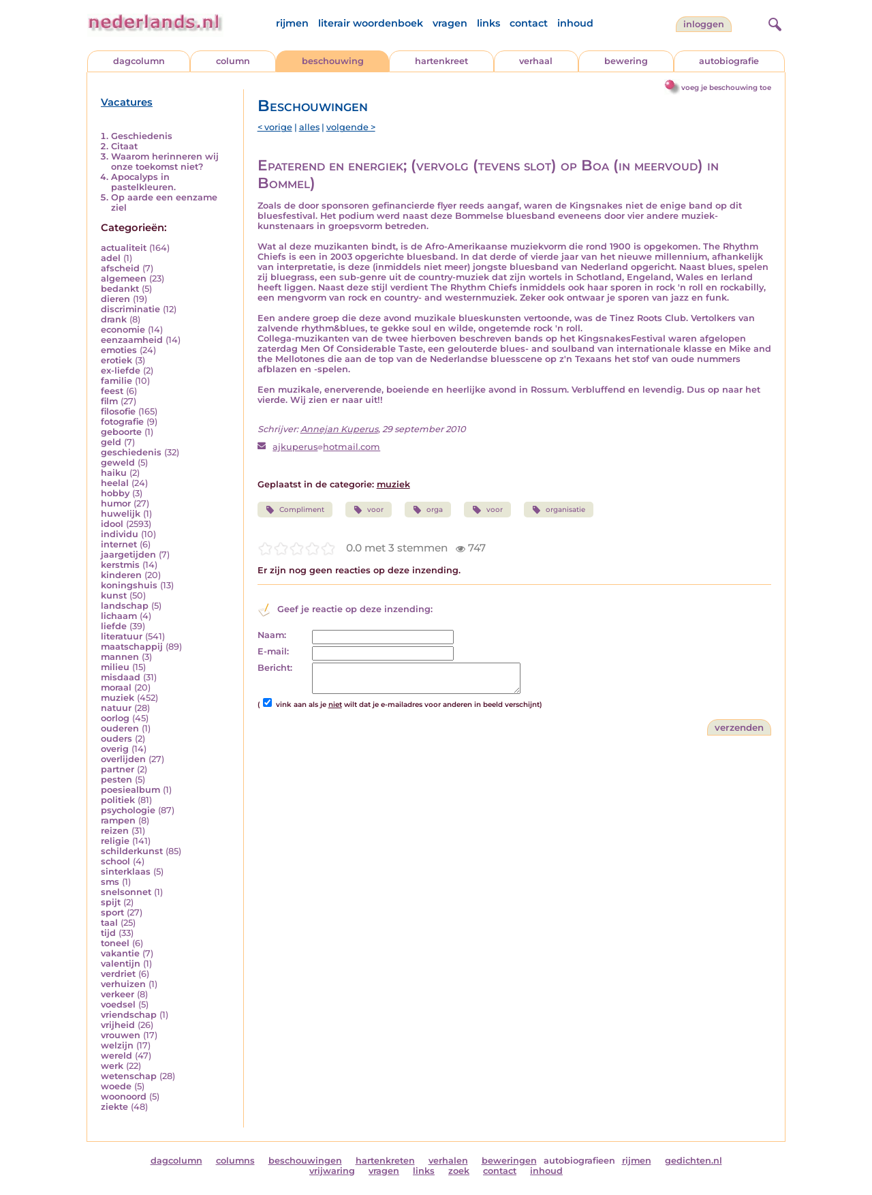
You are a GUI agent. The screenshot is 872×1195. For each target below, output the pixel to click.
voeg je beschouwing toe (726, 87)
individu (119, 534)
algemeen (123, 278)
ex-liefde (120, 370)
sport (112, 912)
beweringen (509, 1160)
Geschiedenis (141, 136)
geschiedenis (131, 452)
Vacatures (127, 102)
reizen (115, 831)
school (115, 861)
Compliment (295, 510)
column (233, 61)
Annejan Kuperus (339, 429)
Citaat (124, 146)
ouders (116, 738)
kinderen (121, 575)
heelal (115, 483)
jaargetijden (128, 554)
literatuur (121, 636)
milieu (115, 667)
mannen (120, 657)
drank (114, 319)
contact (529, 23)
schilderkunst (132, 851)
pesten (116, 779)
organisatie (558, 510)
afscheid (120, 268)
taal (109, 923)
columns (235, 1160)
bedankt (120, 289)
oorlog (115, 718)
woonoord (123, 1096)
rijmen (292, 23)
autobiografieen (579, 1160)
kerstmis (120, 565)
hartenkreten (385, 1160)
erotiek (116, 360)
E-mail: (273, 651)
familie (116, 381)
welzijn (117, 1045)
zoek (458, 1171)
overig (115, 749)
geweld (118, 462)
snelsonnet (126, 892)
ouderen (120, 728)
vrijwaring (332, 1171)
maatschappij (132, 646)
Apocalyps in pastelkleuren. (143, 182)
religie (115, 841)
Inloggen (703, 24)
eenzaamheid (132, 340)
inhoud (575, 23)
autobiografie (729, 61)
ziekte (114, 1107)
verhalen (448, 1160)
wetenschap (129, 1076)
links (488, 23)
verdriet (118, 974)
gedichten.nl (693, 1160)
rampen (118, 820)
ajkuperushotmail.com (326, 447)
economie (123, 329)
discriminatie (130, 309)
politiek (118, 800)
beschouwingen (305, 1160)
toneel (115, 943)
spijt (111, 902)
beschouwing (333, 61)
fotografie (122, 422)
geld (111, 442)
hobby (115, 493)
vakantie (120, 953)
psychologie (128, 810)
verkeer (117, 994)
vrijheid (118, 1025)
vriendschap (129, 1015)
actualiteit (123, 248)
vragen (450, 23)
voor (369, 510)
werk (112, 1066)
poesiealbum (130, 790)
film (109, 401)
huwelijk (120, 514)
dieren (115, 299)
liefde (114, 626)
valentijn (120, 963)
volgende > (350, 127)
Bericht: (275, 668)
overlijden (123, 759)
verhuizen (123, 984)
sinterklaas (126, 871)
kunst (114, 595)
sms (110, 882)
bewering (626, 61)
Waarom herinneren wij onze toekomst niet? (165, 161)
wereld (116, 1055)
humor (116, 503)
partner (117, 769)
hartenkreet (441, 61)
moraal (116, 687)
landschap (125, 606)
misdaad (120, 677)
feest (112, 391)
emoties (119, 350)
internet (119, 544)
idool (112, 524)
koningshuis (129, 585)
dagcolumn (139, 61)
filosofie (118, 411)
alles (309, 127)
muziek (117, 698)
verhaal (535, 61)
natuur (116, 708)
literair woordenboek (370, 23)
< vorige (275, 127)
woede (116, 1086)
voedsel (118, 1004)
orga (428, 510)
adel (111, 258)
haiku (114, 473)
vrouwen (120, 1035)
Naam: (272, 635)
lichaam (119, 616)
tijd (108, 933)
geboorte (121, 432)
